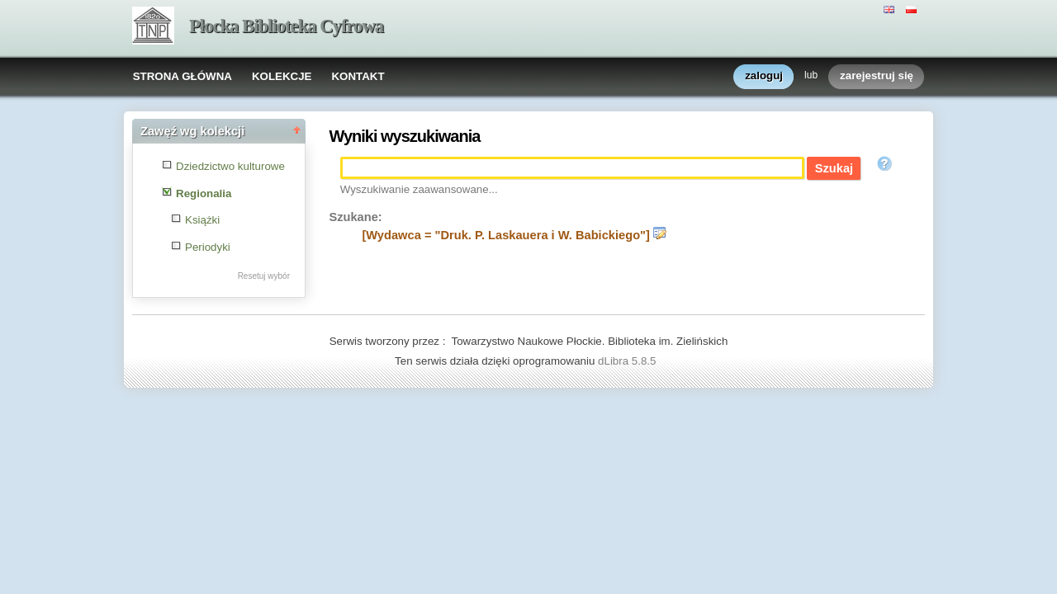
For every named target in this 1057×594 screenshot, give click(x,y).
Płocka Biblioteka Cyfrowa (286, 26)
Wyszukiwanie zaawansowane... (419, 189)
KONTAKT (357, 76)
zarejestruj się (876, 76)
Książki (202, 220)
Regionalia (203, 193)
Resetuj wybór (264, 275)
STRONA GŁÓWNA (182, 76)
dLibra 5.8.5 (628, 361)
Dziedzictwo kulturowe (230, 166)
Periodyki (207, 247)
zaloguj (764, 76)
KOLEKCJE (282, 76)
